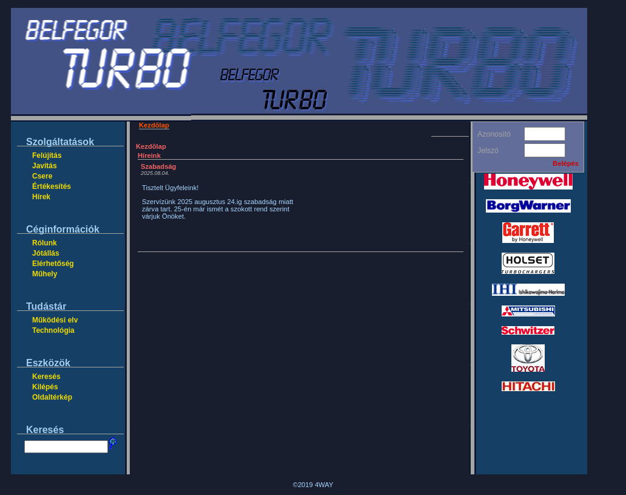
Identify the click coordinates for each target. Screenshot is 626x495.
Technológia (53, 330)
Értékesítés (51, 186)
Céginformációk (62, 229)
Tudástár (46, 306)
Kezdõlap (154, 125)
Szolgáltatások (60, 142)
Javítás (44, 166)
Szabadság (158, 166)
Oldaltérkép (52, 397)
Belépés (566, 163)
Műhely (44, 274)
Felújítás (47, 155)
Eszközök (48, 363)
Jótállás (45, 253)
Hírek (41, 197)
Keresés (46, 376)
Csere (42, 176)
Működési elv (55, 320)
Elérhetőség (53, 263)
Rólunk (44, 243)
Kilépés (45, 387)
